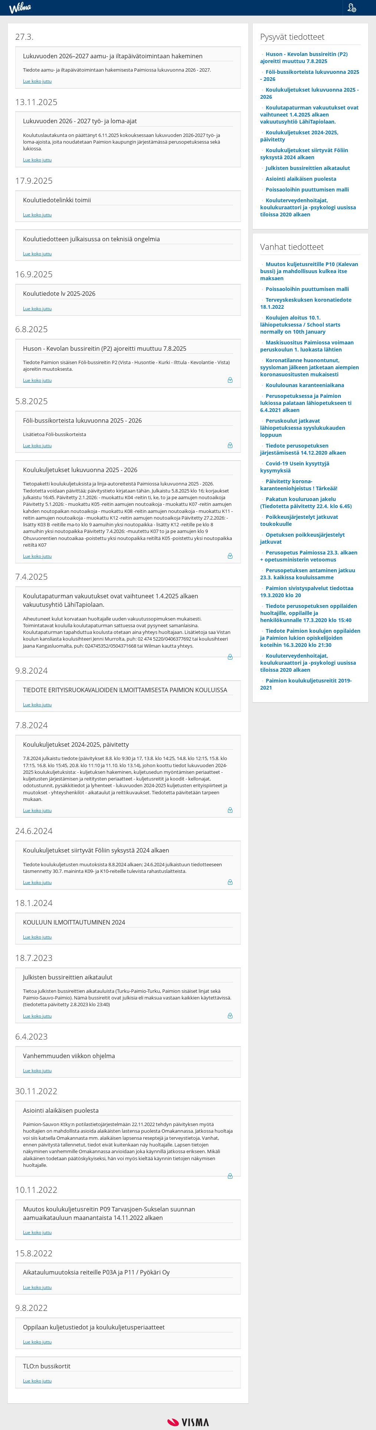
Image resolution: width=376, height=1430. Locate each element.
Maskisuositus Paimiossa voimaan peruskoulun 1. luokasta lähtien (307, 346)
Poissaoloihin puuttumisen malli (307, 189)
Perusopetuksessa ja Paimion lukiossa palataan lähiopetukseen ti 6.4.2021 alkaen (306, 402)
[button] (356, 8)
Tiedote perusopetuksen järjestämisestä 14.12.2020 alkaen (303, 449)
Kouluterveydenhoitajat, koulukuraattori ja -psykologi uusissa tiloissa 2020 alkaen (308, 207)
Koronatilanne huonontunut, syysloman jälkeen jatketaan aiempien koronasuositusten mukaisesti (309, 367)
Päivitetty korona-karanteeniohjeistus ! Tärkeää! (298, 485)
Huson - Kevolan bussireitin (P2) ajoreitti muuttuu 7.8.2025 (304, 57)
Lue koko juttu (37, 81)
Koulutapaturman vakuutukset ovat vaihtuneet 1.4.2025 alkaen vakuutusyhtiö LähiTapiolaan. (309, 114)
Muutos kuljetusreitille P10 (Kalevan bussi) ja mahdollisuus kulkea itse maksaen (309, 271)
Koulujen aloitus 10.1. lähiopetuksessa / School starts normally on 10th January (300, 324)
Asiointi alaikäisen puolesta (301, 178)
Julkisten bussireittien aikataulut (308, 167)
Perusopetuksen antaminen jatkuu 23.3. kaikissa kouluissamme (307, 574)
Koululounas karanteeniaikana (305, 385)
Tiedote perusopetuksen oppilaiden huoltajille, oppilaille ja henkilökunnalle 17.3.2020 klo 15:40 (308, 613)
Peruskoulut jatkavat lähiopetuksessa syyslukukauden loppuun (302, 427)
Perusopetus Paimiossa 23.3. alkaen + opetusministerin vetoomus (308, 556)
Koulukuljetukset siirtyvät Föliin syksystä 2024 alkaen (304, 154)
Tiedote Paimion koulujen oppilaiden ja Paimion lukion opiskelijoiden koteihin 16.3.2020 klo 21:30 (310, 637)
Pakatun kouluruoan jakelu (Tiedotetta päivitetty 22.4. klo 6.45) (306, 502)
